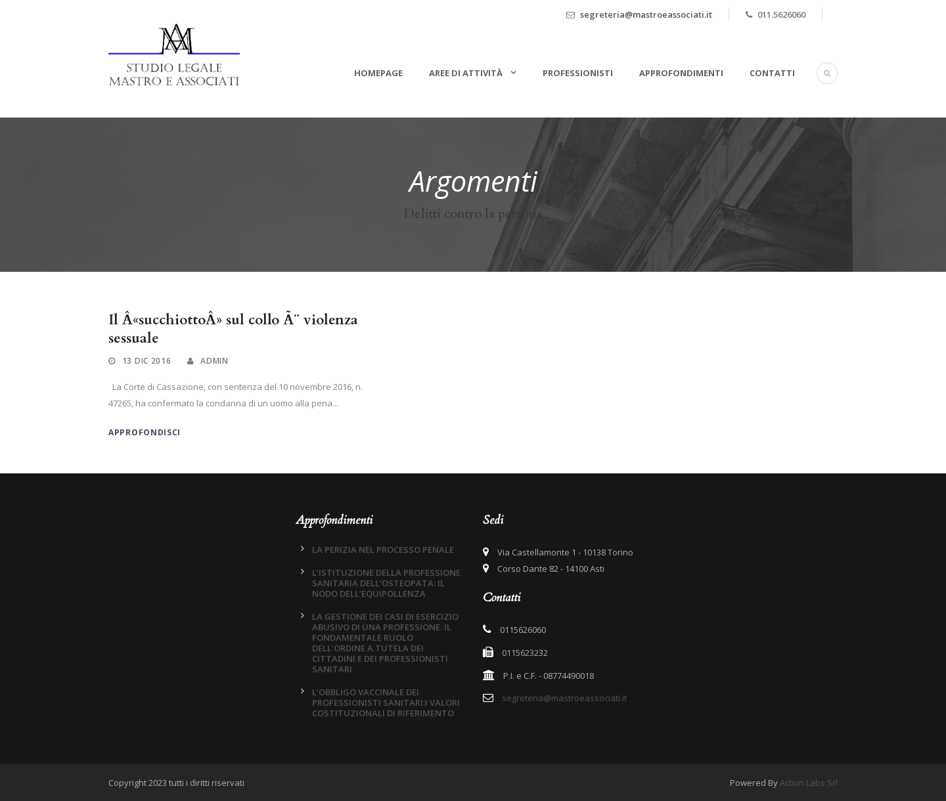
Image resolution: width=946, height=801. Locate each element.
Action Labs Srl (809, 783)
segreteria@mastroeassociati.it (646, 14)
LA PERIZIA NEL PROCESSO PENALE (383, 549)
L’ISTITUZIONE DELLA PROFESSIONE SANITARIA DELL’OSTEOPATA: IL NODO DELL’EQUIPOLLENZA (386, 583)
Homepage (378, 73)
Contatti (772, 73)
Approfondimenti (681, 73)
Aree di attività (467, 73)
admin (214, 360)
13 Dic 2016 (146, 360)
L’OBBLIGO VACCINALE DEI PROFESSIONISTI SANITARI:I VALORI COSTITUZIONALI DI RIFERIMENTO (386, 702)
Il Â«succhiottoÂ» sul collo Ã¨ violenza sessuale (233, 329)
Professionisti (578, 73)
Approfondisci (144, 432)
